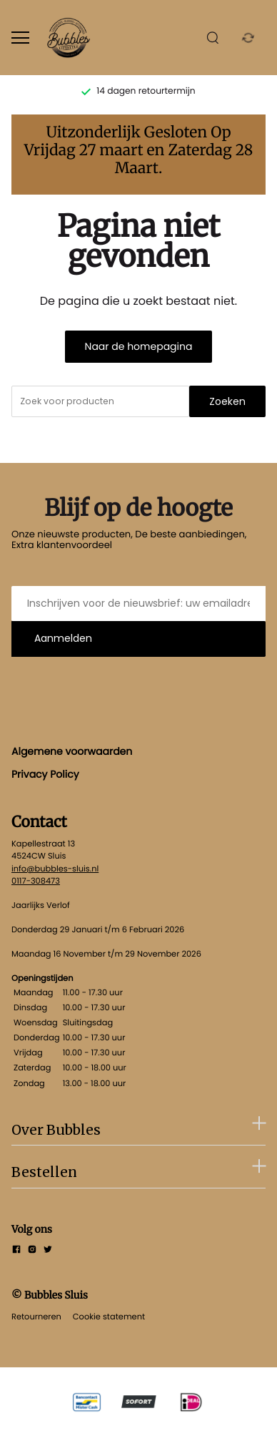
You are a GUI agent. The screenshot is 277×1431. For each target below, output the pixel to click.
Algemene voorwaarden (71, 751)
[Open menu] (20, 37)
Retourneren (36, 1316)
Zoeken (227, 401)
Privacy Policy (45, 774)
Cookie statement (109, 1316)
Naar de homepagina (139, 346)
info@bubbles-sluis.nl (55, 868)
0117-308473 (35, 881)
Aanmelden (63, 638)
